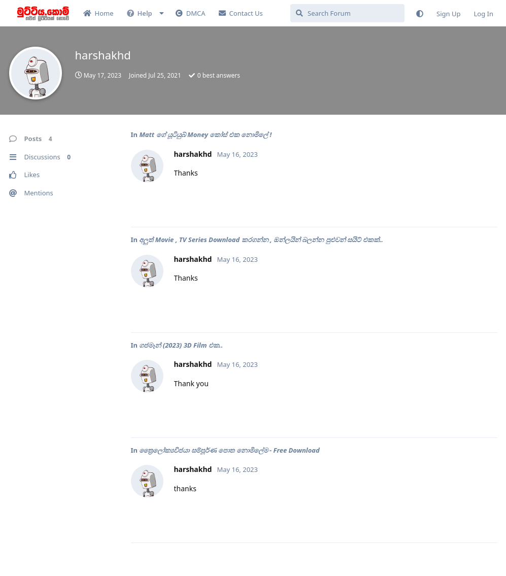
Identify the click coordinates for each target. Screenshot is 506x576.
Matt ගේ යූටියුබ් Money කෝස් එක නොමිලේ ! (205, 134)
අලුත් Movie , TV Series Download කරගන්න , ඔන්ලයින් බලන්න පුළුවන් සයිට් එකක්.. (261, 239)
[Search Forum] (347, 13)
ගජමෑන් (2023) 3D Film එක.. (181, 345)
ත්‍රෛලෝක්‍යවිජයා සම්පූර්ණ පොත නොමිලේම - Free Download (229, 450)
